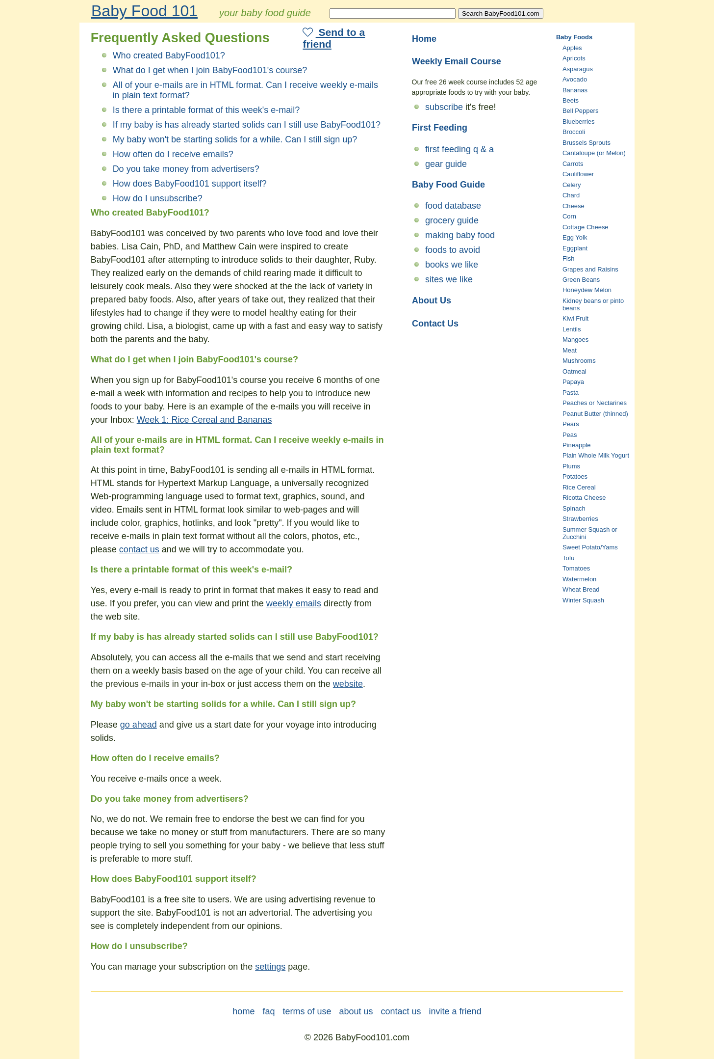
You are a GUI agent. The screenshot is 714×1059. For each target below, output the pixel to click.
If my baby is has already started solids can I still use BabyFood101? (247, 125)
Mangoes (575, 339)
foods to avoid (452, 250)
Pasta (570, 392)
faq (268, 1011)
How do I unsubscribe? (158, 198)
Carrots (572, 163)
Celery (571, 185)
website (348, 684)
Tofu (568, 558)
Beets (570, 100)
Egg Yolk (574, 237)
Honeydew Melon (587, 290)
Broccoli (573, 132)
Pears (570, 424)
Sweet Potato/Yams (590, 547)
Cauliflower (578, 174)
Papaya (573, 381)
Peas (569, 434)
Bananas (574, 90)
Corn (569, 216)
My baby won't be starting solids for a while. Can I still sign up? (235, 139)
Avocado (574, 79)
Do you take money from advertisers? (186, 169)
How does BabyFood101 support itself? (190, 184)
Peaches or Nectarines (594, 403)
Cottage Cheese (585, 227)
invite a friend (455, 1011)
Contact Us (435, 323)
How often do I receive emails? (173, 154)
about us (356, 1011)
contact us (139, 549)
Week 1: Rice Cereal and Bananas (204, 420)
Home (424, 39)
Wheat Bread (581, 589)
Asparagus (577, 69)
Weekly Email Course (456, 61)
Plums (571, 466)
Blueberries (578, 121)
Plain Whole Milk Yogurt (595, 455)
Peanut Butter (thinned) (595, 413)
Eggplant (574, 248)
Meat (569, 350)
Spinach (574, 508)
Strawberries (580, 518)
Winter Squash (583, 600)
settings (270, 967)
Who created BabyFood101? (169, 55)
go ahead (138, 725)
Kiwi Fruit (575, 318)
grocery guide (452, 220)
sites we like (449, 279)
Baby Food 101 (144, 11)
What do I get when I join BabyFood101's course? (210, 70)
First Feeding (439, 128)
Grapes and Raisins (590, 269)
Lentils (571, 329)
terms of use (306, 1011)
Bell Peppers (580, 110)
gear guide (446, 164)
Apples (572, 48)
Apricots (574, 58)
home (243, 1011)
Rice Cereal (579, 487)
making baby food (460, 235)
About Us (431, 300)
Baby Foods (574, 37)
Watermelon (579, 579)
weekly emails (293, 603)
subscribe (444, 107)
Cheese (573, 206)
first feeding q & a (459, 149)
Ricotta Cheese (584, 497)
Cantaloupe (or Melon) (594, 153)
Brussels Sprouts (586, 142)
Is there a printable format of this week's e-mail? (206, 110)
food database (453, 206)
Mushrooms (579, 360)
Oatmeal (574, 371)
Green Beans (581, 279)
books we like (451, 265)
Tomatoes (576, 568)
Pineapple (576, 445)
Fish (568, 258)
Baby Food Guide (448, 185)
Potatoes (574, 476)
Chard (571, 195)
